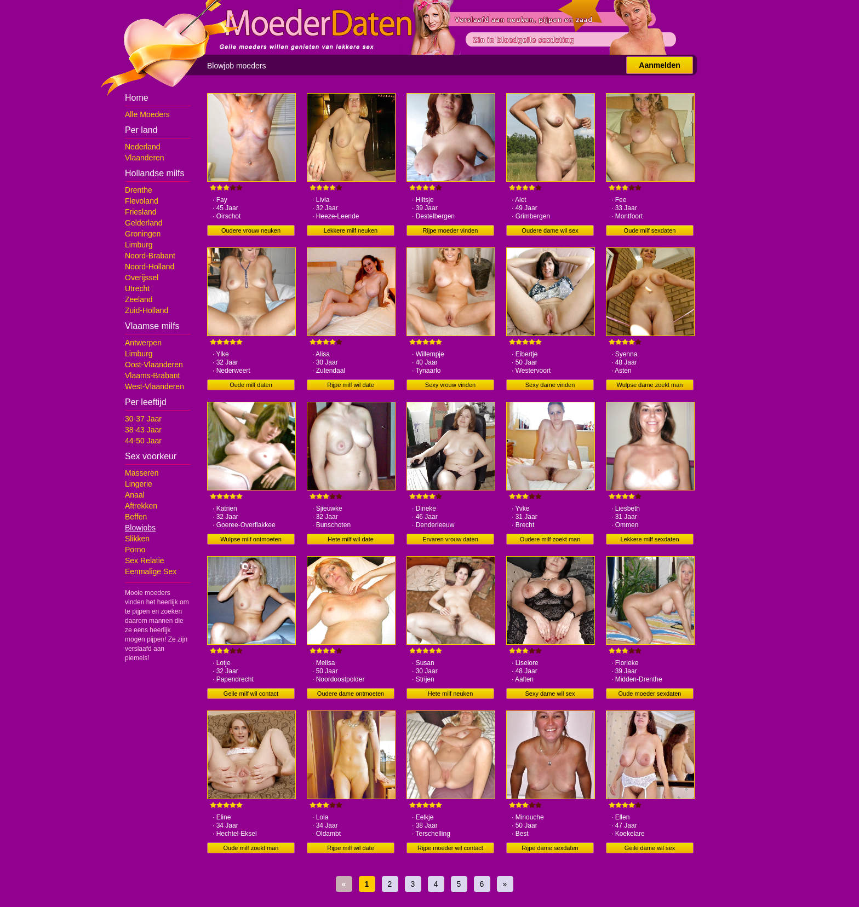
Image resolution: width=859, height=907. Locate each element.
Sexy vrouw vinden (450, 385)
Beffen (136, 516)
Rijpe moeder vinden (450, 230)
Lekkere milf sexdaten (650, 539)
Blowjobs (140, 527)
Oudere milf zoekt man (550, 539)
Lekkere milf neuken (350, 230)
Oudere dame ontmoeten (350, 693)
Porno (135, 549)
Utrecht (137, 288)
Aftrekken (141, 505)
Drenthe (138, 190)
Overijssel (141, 277)
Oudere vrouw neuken (250, 230)
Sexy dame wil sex (550, 693)
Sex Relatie (144, 560)
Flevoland (141, 201)
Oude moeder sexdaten (650, 693)
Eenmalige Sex (150, 571)
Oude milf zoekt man (251, 848)
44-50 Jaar (143, 440)
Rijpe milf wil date (350, 385)
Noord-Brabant (150, 255)
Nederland (143, 146)
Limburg (139, 244)
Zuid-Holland (146, 310)
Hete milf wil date (351, 539)
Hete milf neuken (450, 693)
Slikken (137, 538)
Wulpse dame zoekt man (650, 385)
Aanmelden (659, 65)
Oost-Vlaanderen (154, 364)
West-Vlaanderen (154, 386)
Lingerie (138, 484)
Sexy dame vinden (550, 385)
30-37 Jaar (143, 418)
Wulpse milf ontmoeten (251, 539)
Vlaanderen (144, 157)
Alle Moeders (147, 114)
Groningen (143, 233)
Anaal (135, 494)
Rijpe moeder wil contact (450, 848)
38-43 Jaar (143, 429)
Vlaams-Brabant (152, 375)
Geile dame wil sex (650, 848)
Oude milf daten (251, 385)
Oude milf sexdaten (650, 230)
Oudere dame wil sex (550, 230)
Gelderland (144, 222)
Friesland (141, 211)
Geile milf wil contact (251, 693)
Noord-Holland (149, 266)
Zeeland (139, 299)
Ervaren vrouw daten (450, 539)
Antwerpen (143, 342)
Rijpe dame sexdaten (550, 848)
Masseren (141, 473)
